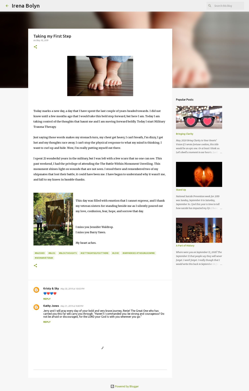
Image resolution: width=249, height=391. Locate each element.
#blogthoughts (68, 253)
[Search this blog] (226, 6)
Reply (47, 299)
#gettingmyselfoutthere (94, 253)
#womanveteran (44, 258)
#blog (51, 253)
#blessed (40, 253)
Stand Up (181, 189)
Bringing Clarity (184, 134)
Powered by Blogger (124, 386)
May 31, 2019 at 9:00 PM (71, 306)
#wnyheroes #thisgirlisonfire (139, 253)
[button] (35, 47)
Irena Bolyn (26, 6)
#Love (115, 253)
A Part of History (185, 245)
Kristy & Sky (51, 288)
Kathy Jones (51, 305)
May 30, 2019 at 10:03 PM (72, 288)
